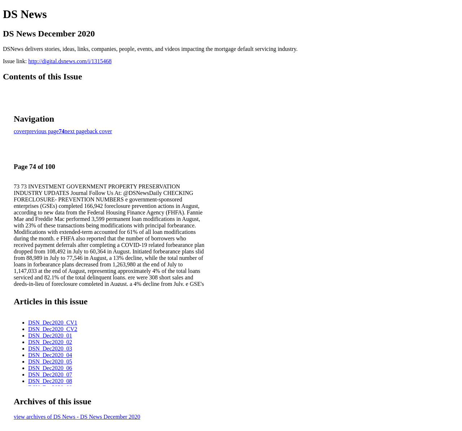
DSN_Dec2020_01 (50, 335)
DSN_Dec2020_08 (50, 381)
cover (20, 131)
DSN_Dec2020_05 (50, 361)
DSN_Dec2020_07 (50, 374)
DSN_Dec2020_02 (50, 342)
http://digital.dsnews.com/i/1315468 (70, 61)
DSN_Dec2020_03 (50, 348)
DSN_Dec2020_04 (50, 355)
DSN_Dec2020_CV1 (52, 322)
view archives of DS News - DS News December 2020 (77, 417)
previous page (43, 131)
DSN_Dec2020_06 (50, 368)
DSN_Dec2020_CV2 (52, 329)
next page (76, 131)
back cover (99, 131)
